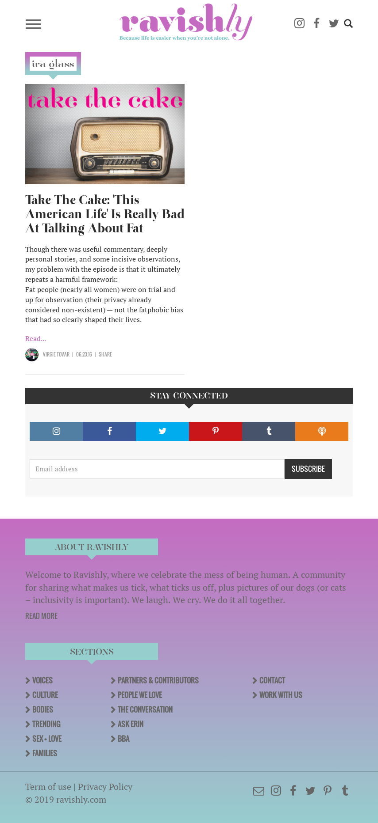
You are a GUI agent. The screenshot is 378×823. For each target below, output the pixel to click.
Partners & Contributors (158, 680)
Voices (42, 680)
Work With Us (280, 695)
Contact (272, 680)
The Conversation (145, 709)
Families (44, 753)
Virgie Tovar (56, 354)
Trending (46, 724)
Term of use (48, 787)
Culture (45, 695)
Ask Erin (130, 724)
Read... (35, 338)
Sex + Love (47, 738)
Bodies (42, 709)
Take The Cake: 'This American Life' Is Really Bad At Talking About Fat (105, 214)
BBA (123, 738)
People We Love (140, 695)
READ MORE (41, 616)
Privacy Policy (105, 787)
